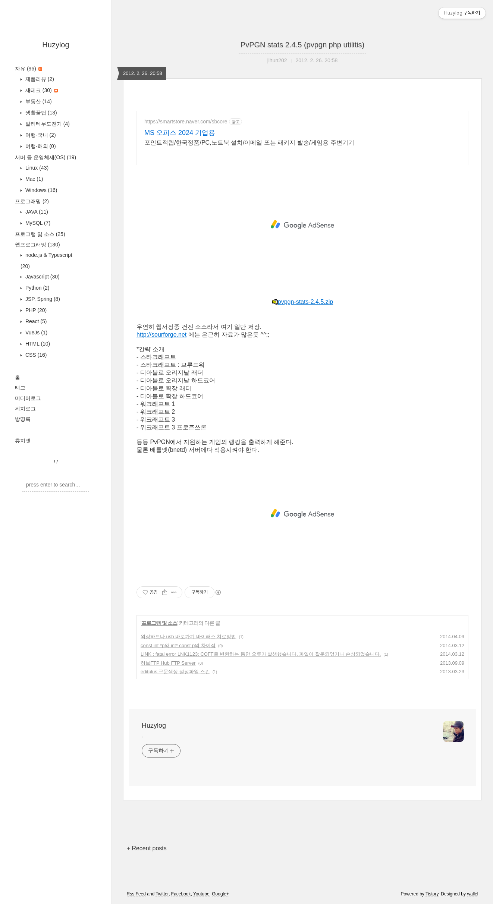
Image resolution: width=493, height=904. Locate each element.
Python (37, 288)
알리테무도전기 (47, 124)
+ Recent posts (147, 848)
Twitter (162, 894)
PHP (35, 310)
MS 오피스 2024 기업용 (179, 132)
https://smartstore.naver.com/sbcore (185, 122)
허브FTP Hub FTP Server (168, 663)
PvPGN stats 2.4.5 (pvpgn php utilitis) (302, 45)
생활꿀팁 (40, 113)
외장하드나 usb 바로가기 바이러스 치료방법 (188, 636)
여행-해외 (40, 146)
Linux (36, 168)
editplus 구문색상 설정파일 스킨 (175, 671)
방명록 (23, 419)
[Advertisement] (302, 225)
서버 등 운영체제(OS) (45, 157)
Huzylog (55, 45)
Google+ (220, 894)
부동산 (38, 101)
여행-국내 (40, 135)
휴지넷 (23, 441)
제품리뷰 (39, 79)
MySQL (37, 223)
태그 (20, 388)
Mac (33, 179)
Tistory (432, 894)
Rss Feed (136, 894)
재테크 (41, 90)
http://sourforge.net (161, 334)
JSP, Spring (42, 299)
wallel (472, 894)
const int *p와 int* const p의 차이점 (178, 645)
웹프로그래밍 (37, 245)
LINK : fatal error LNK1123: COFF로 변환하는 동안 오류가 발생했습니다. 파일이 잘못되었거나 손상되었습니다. (261, 654)
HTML (37, 344)
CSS (35, 355)
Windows (40, 190)
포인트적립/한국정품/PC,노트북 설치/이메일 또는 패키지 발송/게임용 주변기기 (249, 142)
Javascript (42, 277)
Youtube (201, 894)
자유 (28, 69)
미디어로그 (28, 398)
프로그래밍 (32, 201)
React (35, 321)
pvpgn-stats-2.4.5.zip (302, 302)
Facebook (181, 894)
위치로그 (25, 409)
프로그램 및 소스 (40, 234)
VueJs (35, 333)
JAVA (36, 212)
